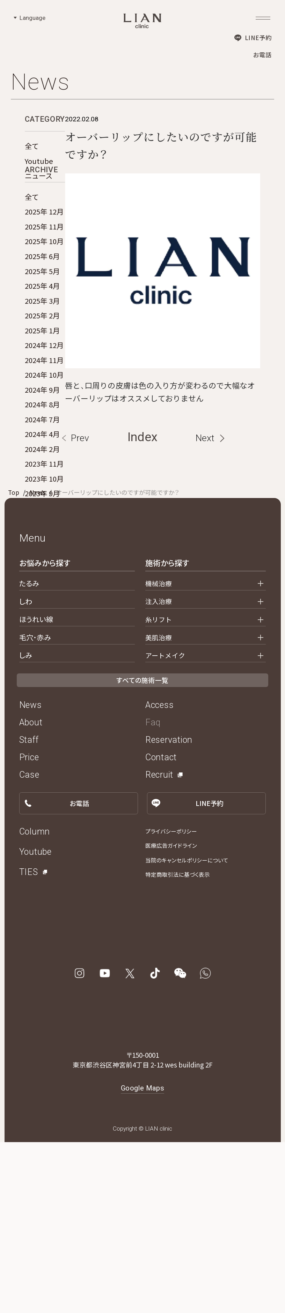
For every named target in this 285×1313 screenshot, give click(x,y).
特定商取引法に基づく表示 (177, 1046)
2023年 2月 (42, 564)
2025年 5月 (42, 312)
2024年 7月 (42, 460)
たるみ (29, 754)
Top (13, 663)
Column (34, 1002)
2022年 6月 (42, 578)
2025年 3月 (42, 341)
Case (29, 946)
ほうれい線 (36, 790)
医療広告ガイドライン (171, 1017)
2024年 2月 (42, 489)
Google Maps (142, 1259)
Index (142, 608)
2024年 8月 (42, 445)
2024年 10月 (44, 415)
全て (32, 146)
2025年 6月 (42, 297)
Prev (80, 608)
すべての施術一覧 (142, 851)
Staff (29, 911)
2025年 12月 (44, 252)
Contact (161, 928)
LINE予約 (258, 37)
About (31, 894)
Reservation (168, 911)
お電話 (262, 54)
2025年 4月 (42, 327)
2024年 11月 (44, 400)
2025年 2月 (42, 356)
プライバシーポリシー (171, 1002)
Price (29, 928)
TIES (28, 1043)
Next (205, 608)
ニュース (38, 175)
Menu (32, 709)
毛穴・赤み (35, 808)
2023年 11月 (44, 504)
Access (159, 876)
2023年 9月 (42, 534)
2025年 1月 (42, 371)
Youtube (39, 161)
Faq (153, 894)
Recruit (159, 946)
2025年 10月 (44, 282)
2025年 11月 (44, 267)
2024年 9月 (42, 430)
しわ (25, 772)
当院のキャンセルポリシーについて (186, 1031)
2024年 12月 (44, 386)
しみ (25, 826)
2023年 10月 (44, 519)
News (37, 663)
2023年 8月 (42, 549)
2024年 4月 (42, 475)
